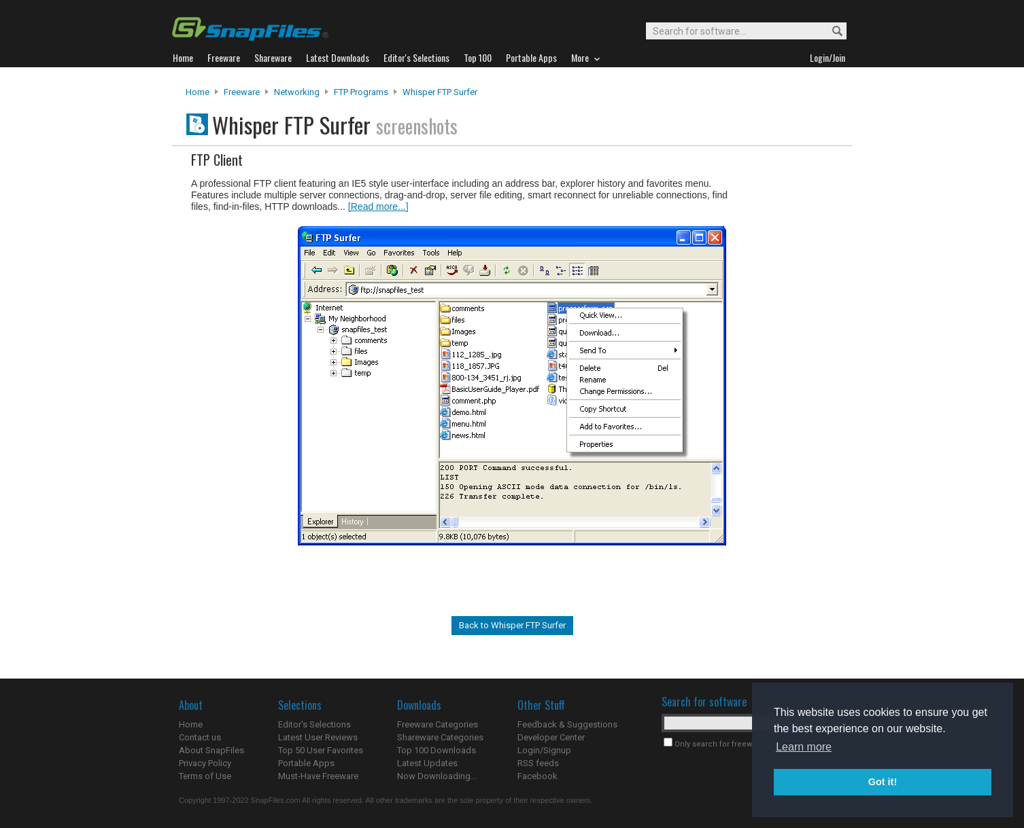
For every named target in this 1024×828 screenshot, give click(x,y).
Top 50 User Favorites (320, 750)
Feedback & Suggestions (567, 724)
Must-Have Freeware (318, 776)
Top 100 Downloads (436, 750)
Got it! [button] (882, 781)
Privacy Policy (205, 763)
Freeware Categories (437, 724)
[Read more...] (378, 206)
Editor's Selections (314, 724)
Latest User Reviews (318, 737)
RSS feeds (538, 763)
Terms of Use (205, 776)
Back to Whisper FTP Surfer (512, 625)
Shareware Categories (440, 737)
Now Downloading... (437, 776)
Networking (297, 92)
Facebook (537, 776)
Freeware (242, 92)
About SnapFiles (211, 750)
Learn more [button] (804, 747)
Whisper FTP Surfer (440, 92)
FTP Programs (361, 92)
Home (197, 92)
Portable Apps (306, 763)
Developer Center (551, 737)
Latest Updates (427, 763)
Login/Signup (544, 750)
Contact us (200, 737)
